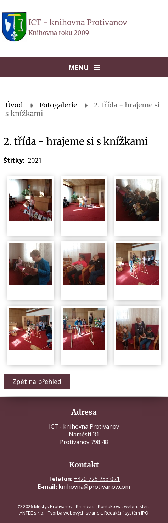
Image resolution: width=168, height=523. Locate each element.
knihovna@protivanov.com (94, 486)
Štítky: (14, 160)
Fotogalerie (58, 105)
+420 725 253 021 (97, 479)
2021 (35, 160)
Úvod (14, 105)
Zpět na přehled (36, 381)
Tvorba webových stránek (75, 513)
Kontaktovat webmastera (124, 506)
